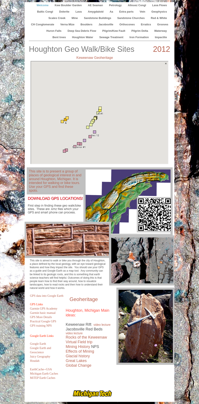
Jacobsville (106, 24)
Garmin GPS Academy (43, 308)
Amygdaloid (96, 11)
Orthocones (127, 24)
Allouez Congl (137, 5)
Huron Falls (54, 30)
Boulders (86, 24)
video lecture (102, 324)
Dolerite (64, 11)
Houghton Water (83, 37)
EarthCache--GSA (41, 369)
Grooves (162, 24)
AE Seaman (96, 5)
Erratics (146, 24)
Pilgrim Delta (140, 30)
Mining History (78, 347)
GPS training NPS (41, 325)
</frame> (99, 112)
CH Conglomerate (43, 24)
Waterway (160, 30)
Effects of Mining (80, 351)
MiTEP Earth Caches (42, 377)
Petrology (116, 5)
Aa (112, 11)
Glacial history (78, 356)
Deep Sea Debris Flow (82, 30)
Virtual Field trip (79, 342)
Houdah (34, 360)
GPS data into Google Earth (46, 295)
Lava (79, 11)
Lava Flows (159, 5)
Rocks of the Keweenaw (86, 337)
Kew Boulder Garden (68, 5)
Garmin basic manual (43, 312)
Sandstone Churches (131, 18)
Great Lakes (76, 361)
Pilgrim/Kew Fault (114, 30)
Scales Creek (57, 18)
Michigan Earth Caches (44, 373)
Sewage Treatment (111, 37)
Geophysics (159, 11)
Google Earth (38, 343)
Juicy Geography (40, 356)
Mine (75, 18)
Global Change (78, 365)
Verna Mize (67, 24)
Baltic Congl (45, 11)
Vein (143, 11)
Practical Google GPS (43, 321)
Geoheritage (84, 299)
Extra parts (126, 11)
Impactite (161, 37)
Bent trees (59, 37)
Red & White (159, 18)
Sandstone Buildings (98, 18)
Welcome (43, 5)
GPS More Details (41, 317)
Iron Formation (139, 37)
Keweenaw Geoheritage (94, 57)
